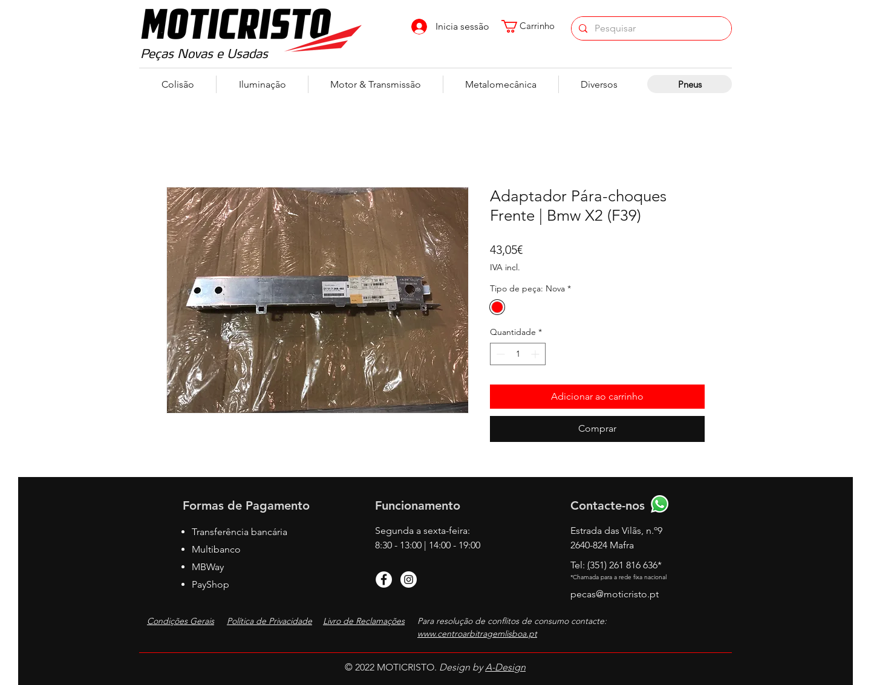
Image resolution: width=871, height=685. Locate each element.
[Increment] (536, 354)
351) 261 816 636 (626, 565)
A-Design (505, 667)
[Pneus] (689, 84)
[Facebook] (384, 579)
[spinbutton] (518, 354)
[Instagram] (408, 579)
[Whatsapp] (659, 504)
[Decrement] (499, 354)
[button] (533, 26)
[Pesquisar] (650, 28)
